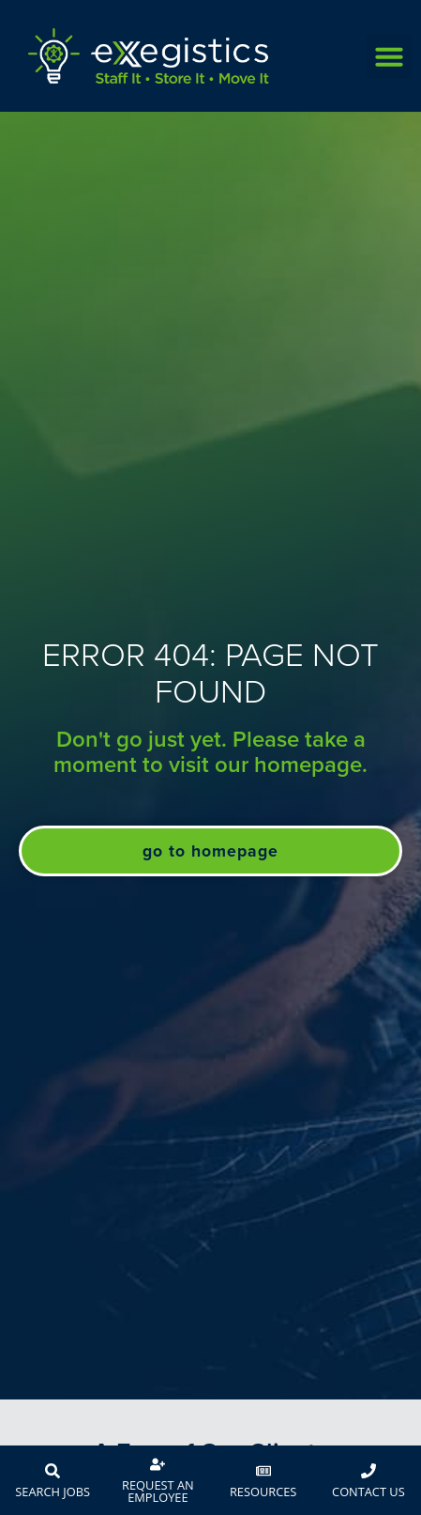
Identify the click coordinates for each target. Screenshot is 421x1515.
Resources (263, 1491)
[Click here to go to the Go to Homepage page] (210, 851)
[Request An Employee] (157, 1464)
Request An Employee (158, 1491)
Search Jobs (52, 1491)
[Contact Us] (368, 1470)
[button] (389, 56)
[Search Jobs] (52, 1470)
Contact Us (368, 1491)
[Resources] (263, 1470)
